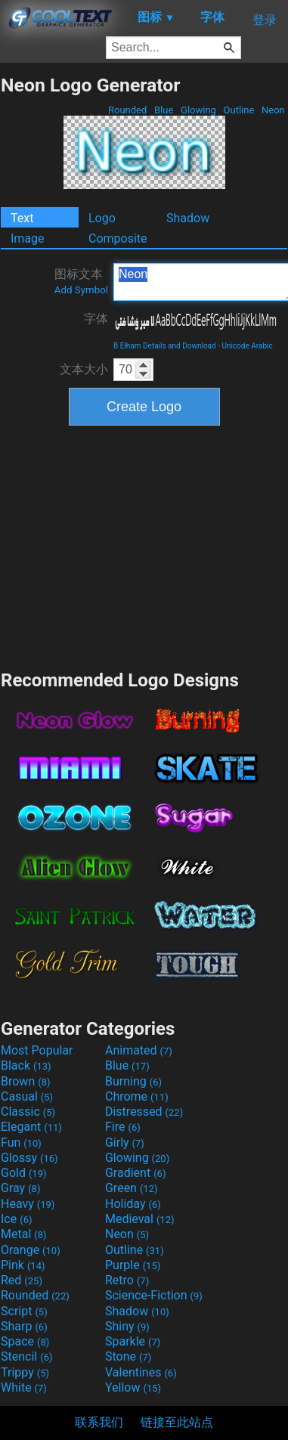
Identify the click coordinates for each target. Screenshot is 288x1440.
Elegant (31, 1126)
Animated (138, 1050)
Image (28, 238)
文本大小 (84, 369)
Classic (28, 1111)
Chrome (137, 1096)
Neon (273, 110)
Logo (102, 218)
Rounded (128, 110)
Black (26, 1065)
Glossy (29, 1157)
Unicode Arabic (246, 346)
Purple (132, 1265)
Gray (20, 1188)
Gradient (135, 1173)
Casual (27, 1096)
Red (21, 1280)
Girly (124, 1142)
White (24, 1387)
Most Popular (37, 1050)
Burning (133, 1081)
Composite (117, 238)
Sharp (24, 1326)
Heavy (27, 1204)
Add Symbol (81, 290)
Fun (21, 1142)
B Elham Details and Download (164, 346)
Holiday (133, 1204)
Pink (23, 1265)
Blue (164, 110)
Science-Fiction (154, 1295)
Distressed (144, 1111)
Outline (238, 110)
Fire (123, 1126)
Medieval (140, 1219)
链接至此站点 (177, 1422)
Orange (30, 1250)
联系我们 (99, 1422)
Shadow (187, 218)
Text (22, 218)
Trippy (25, 1372)
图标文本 (81, 281)
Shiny (127, 1326)
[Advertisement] (144, 546)
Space (25, 1341)
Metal (24, 1234)
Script (24, 1311)
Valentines (141, 1372)
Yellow (133, 1387)
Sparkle (132, 1341)
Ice (16, 1219)
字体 (96, 318)
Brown (25, 1081)
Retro (127, 1280)
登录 (264, 20)
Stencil (26, 1356)
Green (131, 1188)
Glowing (198, 110)
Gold (24, 1173)
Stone (128, 1356)
